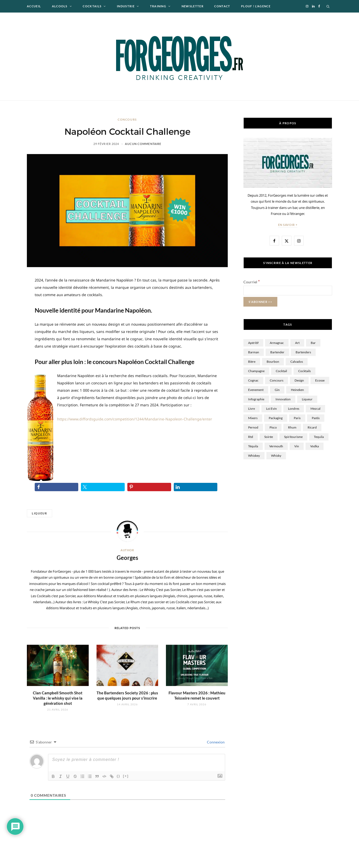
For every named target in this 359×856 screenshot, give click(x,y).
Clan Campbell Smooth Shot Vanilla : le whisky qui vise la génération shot (57, 698)
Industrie (126, 6)
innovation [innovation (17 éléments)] (283, 399)
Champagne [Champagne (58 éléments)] (256, 371)
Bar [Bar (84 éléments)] (313, 343)
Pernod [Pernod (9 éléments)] (253, 427)
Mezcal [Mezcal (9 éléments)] (315, 409)
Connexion (215, 742)
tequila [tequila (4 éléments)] (319, 437)
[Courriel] (287, 290)
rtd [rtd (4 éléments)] (250, 437)
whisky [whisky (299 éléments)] (276, 456)
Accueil (34, 6)
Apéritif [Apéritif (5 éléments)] (253, 343)
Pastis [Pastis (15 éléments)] (316, 418)
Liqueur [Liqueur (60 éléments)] (307, 399)
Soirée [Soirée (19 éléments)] (268, 437)
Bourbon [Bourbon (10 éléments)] (273, 361)
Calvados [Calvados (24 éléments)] (296, 361)
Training (158, 6)
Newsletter (193, 6)
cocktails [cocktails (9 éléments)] (304, 371)
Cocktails (92, 6)
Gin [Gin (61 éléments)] (277, 390)
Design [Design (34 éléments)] (299, 380)
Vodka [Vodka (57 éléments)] (314, 446)
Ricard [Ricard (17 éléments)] (312, 427)
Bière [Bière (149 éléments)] (251, 361)
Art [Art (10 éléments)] (297, 343)
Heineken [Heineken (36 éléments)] (297, 390)
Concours (127, 119)
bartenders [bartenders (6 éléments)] (303, 352)
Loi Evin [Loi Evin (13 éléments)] (271, 409)
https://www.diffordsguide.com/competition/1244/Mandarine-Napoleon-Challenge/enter (134, 419)
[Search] (328, 6)
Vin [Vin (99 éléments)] (296, 446)
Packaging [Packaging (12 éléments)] (276, 418)
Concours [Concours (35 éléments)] (276, 380)
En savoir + (288, 224)
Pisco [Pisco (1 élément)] (273, 427)
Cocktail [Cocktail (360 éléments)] (281, 371)
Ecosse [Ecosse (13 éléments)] (320, 380)
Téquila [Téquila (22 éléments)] (253, 446)
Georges (127, 557)
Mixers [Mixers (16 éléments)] (253, 418)
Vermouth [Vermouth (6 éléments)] (276, 446)
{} (118, 776)
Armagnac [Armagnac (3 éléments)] (277, 343)
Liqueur (39, 513)
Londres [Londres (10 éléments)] (293, 409)
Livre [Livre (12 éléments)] (251, 409)
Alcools (60, 6)
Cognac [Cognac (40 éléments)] (253, 380)
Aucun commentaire (143, 143)
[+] (126, 776)
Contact (222, 6)
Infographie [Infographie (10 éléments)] (256, 399)
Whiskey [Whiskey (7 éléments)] (254, 456)
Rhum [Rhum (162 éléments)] (292, 427)
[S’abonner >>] (260, 302)
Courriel (251, 282)
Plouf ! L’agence (256, 6)
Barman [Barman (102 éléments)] (253, 352)
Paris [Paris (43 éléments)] (297, 418)
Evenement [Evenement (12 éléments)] (256, 390)
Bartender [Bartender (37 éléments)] (277, 352)
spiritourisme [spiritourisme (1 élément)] (293, 437)
